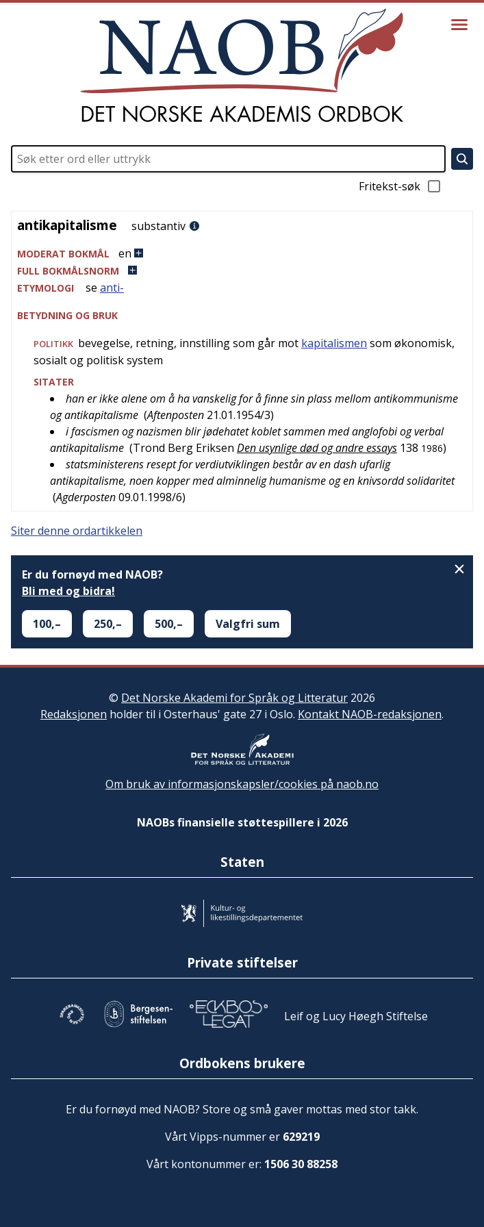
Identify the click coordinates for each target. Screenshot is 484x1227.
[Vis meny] (459, 24)
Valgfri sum (248, 623)
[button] (242, 253)
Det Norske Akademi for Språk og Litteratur (234, 697)
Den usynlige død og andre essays (317, 447)
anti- (112, 287)
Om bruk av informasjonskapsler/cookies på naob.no (242, 784)
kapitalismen (334, 343)
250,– (108, 623)
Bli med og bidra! (68, 590)
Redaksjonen (73, 714)
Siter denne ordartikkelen (76, 530)
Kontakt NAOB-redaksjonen (370, 714)
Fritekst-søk (400, 186)
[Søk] (462, 159)
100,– (47, 623)
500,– (169, 623)
